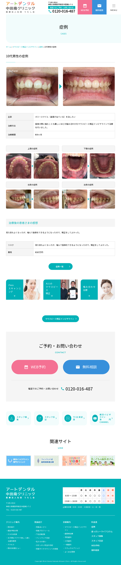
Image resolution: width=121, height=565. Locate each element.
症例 (93, 526)
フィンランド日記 (43, 538)
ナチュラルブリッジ (72, 548)
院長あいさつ (41, 527)
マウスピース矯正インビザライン (76, 528)
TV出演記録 (40, 534)
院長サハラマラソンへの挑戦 (47, 549)
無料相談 (95, 550)
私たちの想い (41, 541)
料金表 (94, 522)
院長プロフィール (43, 530)
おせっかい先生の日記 (44, 545)
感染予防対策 (13, 530)
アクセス (11, 544)
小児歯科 (68, 541)
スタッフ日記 (97, 540)
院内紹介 (11, 527)
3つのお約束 (12, 534)
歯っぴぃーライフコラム (102, 531)
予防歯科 (68, 537)
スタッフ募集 (97, 536)
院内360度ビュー (14, 548)
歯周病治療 (69, 533)
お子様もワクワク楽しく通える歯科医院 (19, 539)
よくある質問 (70, 552)
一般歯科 (68, 544)
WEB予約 (95, 545)
